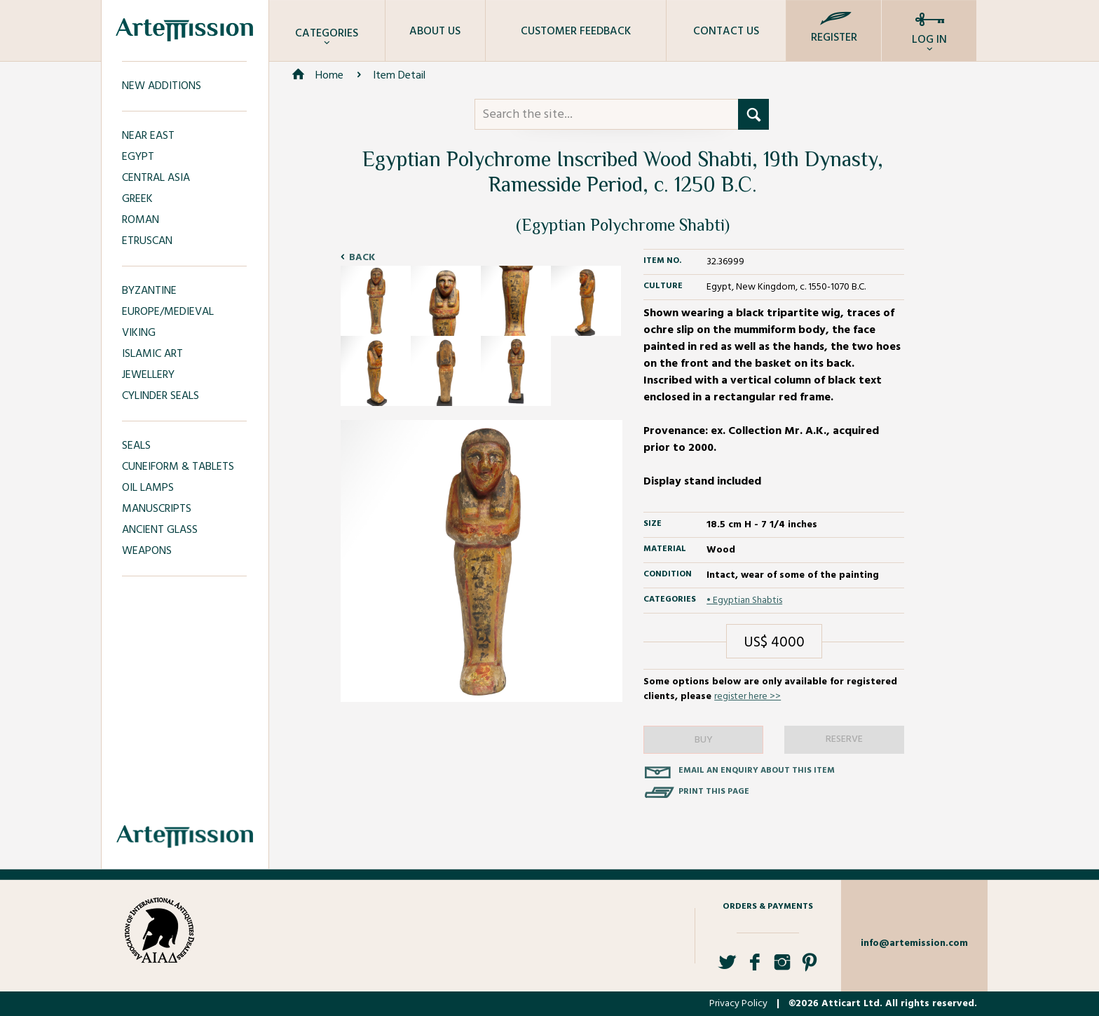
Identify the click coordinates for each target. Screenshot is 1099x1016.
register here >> (747, 697)
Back (362, 258)
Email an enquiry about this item (756, 771)
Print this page (713, 792)
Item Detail (399, 76)
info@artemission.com (914, 943)
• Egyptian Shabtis (744, 600)
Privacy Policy (738, 1004)
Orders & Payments (768, 907)
